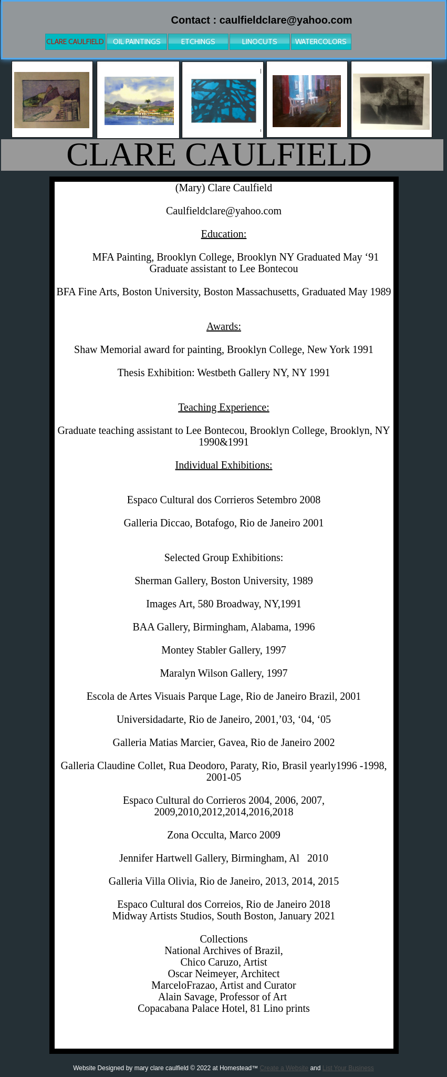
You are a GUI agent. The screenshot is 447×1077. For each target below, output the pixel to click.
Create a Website (284, 1068)
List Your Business (348, 1068)
